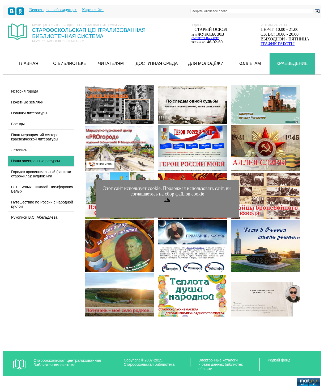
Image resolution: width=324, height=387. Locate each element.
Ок (167, 199)
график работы (278, 43)
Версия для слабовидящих (53, 9)
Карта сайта (93, 9)
